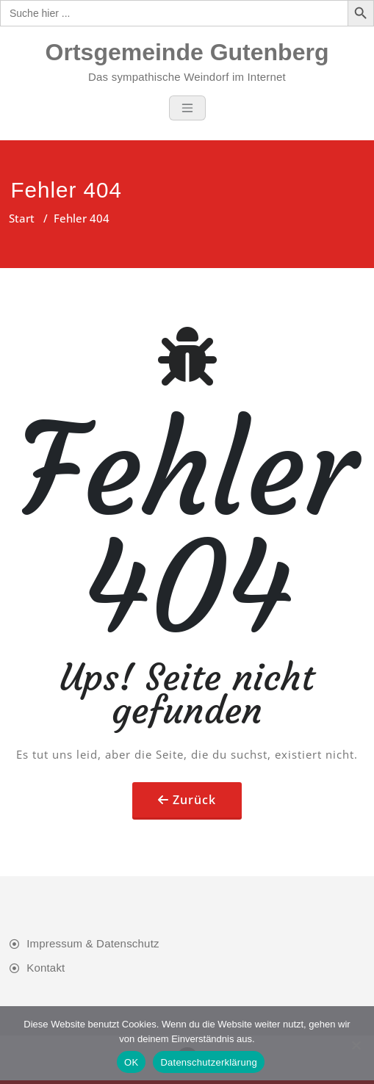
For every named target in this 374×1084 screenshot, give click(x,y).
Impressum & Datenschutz (92, 943)
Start (22, 218)
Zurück (194, 800)
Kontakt (45, 967)
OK (131, 1062)
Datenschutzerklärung (208, 1062)
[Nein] (355, 1045)
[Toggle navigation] (187, 107)
